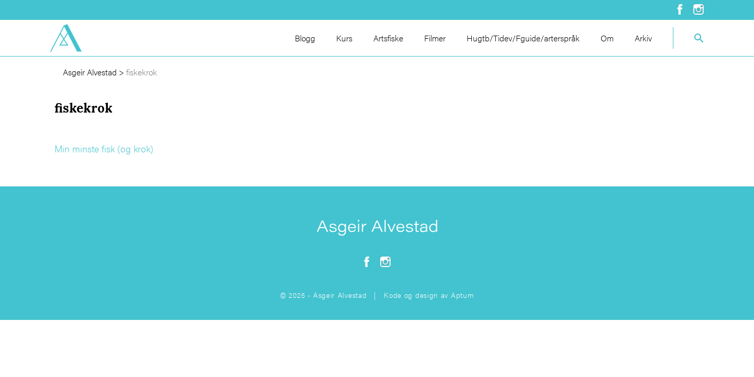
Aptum (462, 295)
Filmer (435, 38)
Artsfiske (388, 38)
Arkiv (643, 38)
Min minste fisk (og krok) (103, 148)
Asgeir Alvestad (90, 72)
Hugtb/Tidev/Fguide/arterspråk (523, 38)
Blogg (305, 38)
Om (607, 38)
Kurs (344, 38)
